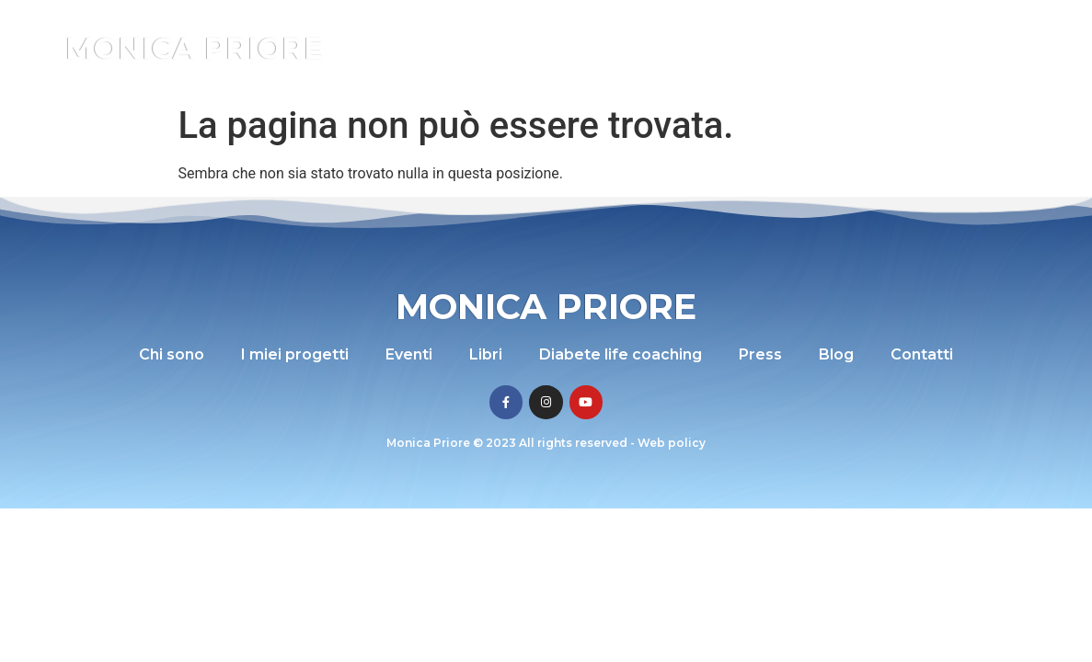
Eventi (630, 30)
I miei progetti (537, 30)
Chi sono (435, 30)
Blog (975, 30)
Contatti (699, 66)
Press (917, 30)
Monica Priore (194, 48)
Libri (688, 30)
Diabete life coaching (801, 30)
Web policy (672, 443)
